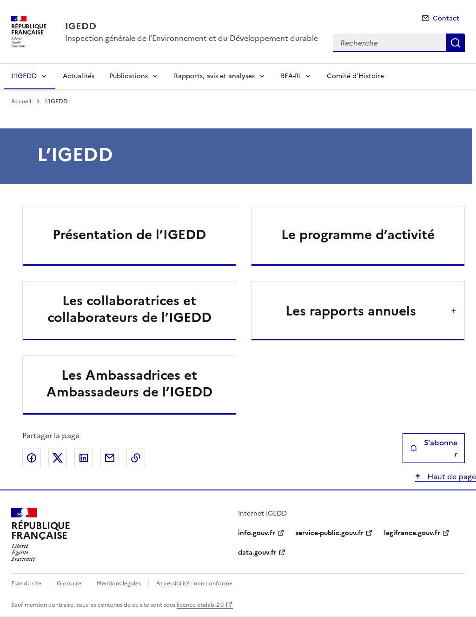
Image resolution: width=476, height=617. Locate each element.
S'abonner (433, 448)
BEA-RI (291, 76)
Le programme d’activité (358, 234)
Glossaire (69, 583)
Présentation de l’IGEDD (129, 234)
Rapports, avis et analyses (214, 76)
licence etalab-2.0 (200, 605)
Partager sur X (57, 458)
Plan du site (26, 583)
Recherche (455, 43)
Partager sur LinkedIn (83, 458)
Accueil (21, 101)
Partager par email (109, 458)
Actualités (78, 76)
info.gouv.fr (256, 533)
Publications (128, 76)
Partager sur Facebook (31, 458)
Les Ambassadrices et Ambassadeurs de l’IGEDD (129, 383)
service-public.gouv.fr (330, 533)
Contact (446, 18)
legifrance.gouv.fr (412, 533)
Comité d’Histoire (355, 76)
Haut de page (450, 476)
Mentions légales (119, 583)
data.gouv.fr (257, 552)
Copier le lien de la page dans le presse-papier (135, 458)
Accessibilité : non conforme (194, 583)
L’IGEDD (24, 76)
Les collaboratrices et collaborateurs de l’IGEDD (129, 309)
